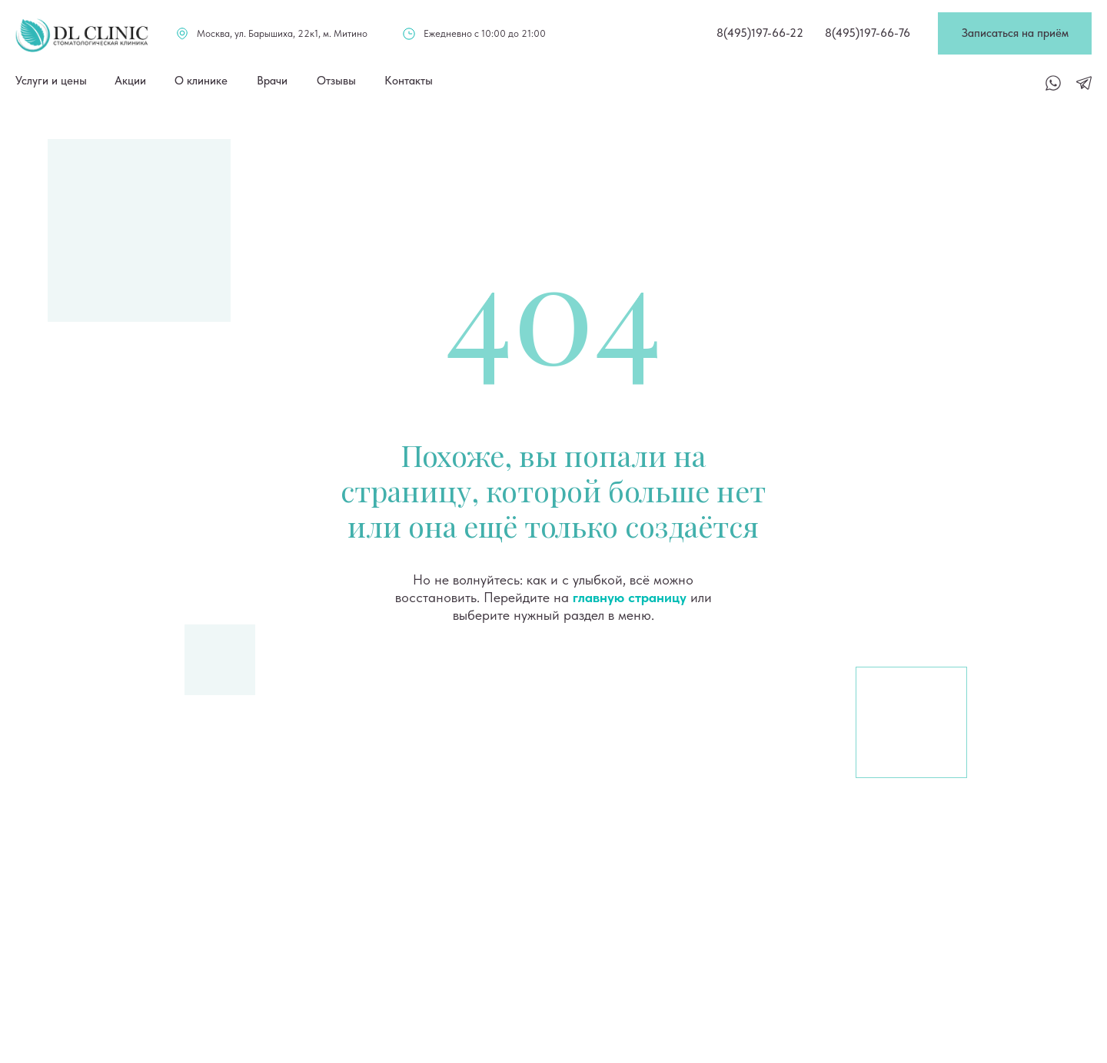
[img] (82, 35)
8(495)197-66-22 (759, 33)
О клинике (201, 81)
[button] (1015, 33)
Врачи (272, 81)
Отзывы (336, 81)
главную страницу (629, 597)
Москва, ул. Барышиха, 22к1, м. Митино (282, 33)
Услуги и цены (51, 81)
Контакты (408, 81)
